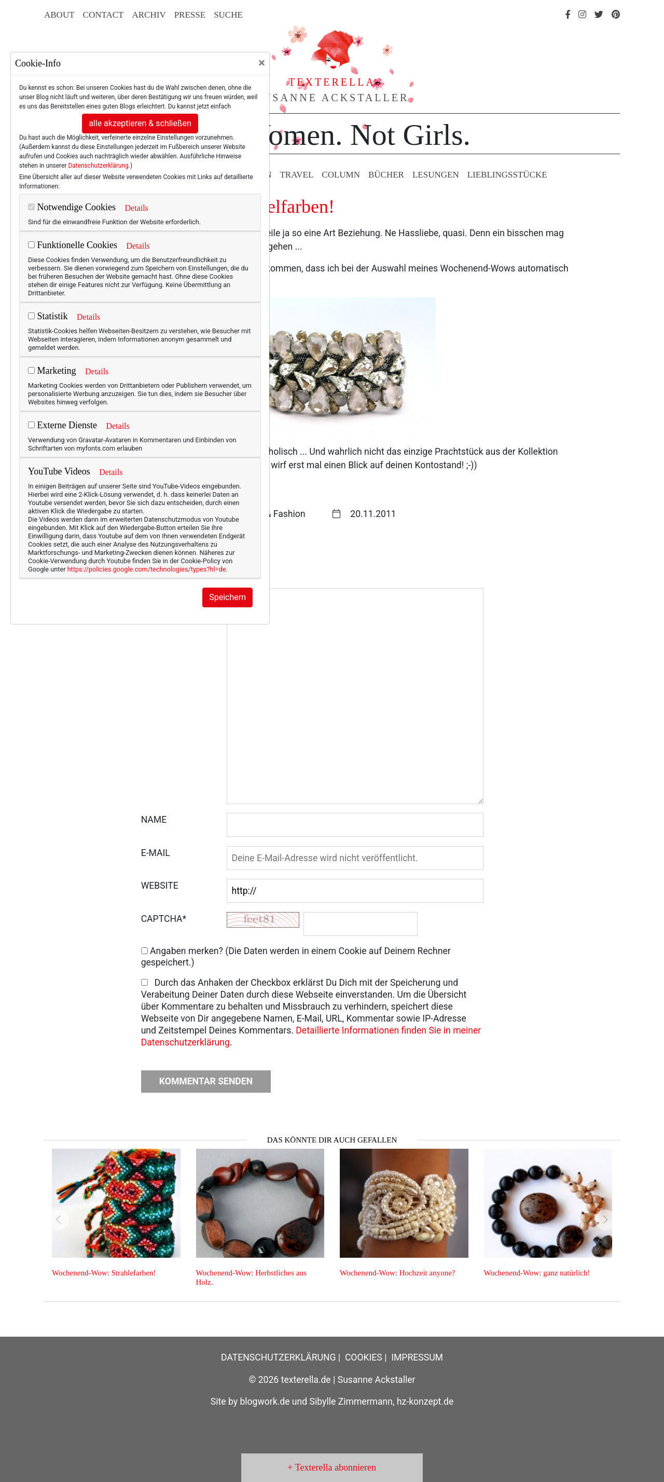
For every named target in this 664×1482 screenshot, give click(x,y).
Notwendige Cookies (72, 207)
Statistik (48, 316)
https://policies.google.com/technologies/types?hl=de (146, 569)
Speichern (227, 597)
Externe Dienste (62, 425)
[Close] (261, 62)
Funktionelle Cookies (72, 245)
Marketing (52, 370)
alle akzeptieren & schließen (140, 123)
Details (136, 207)
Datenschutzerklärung (98, 165)
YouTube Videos (59, 471)
